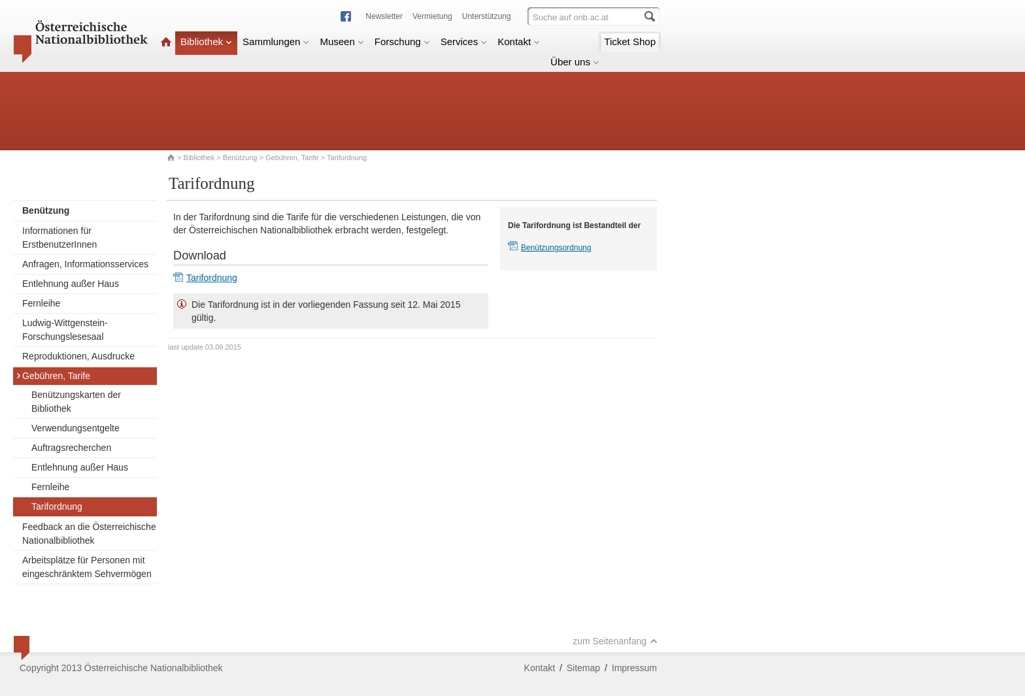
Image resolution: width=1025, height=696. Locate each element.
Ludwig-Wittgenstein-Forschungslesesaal (65, 330)
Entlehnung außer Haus (70, 283)
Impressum (634, 668)
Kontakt (518, 41)
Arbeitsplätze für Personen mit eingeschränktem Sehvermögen (87, 567)
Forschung (402, 41)
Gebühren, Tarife (292, 157)
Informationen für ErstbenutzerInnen (59, 237)
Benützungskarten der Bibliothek (76, 401)
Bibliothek (206, 41)
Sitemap (583, 668)
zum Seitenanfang (615, 641)
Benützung (240, 157)
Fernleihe (41, 303)
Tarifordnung (56, 506)
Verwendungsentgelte (75, 428)
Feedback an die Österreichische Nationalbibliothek (89, 534)
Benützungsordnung (556, 247)
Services (464, 41)
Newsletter (384, 16)
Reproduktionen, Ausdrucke (78, 356)
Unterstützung (486, 16)
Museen (341, 41)
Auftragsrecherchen (71, 447)
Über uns (574, 61)
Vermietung (432, 16)
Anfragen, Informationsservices (85, 264)
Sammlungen (276, 41)
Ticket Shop (630, 41)
